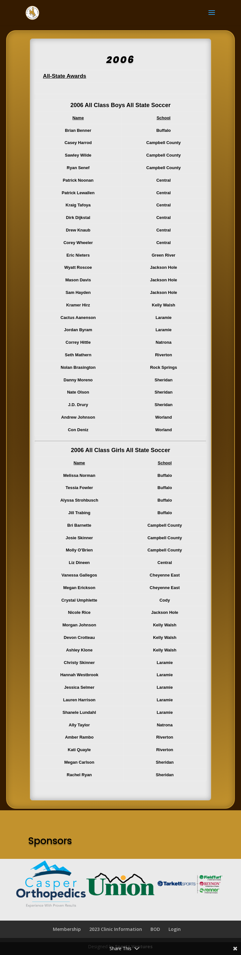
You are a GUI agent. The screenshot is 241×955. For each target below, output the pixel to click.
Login (175, 929)
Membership (67, 929)
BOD (155, 929)
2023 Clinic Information (115, 929)
